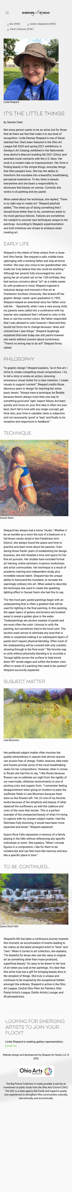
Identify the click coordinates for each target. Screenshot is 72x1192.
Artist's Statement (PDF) (41, 24)
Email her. (11, 1045)
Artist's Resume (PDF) (20, 29)
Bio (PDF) (13, 24)
